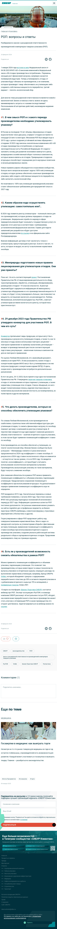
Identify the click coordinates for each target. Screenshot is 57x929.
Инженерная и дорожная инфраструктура (17, 876)
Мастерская (5, 863)
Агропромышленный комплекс (14, 868)
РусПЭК (5, 664)
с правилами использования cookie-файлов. (22, 917)
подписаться (29, 825)
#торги (34, 779)
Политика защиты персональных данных (14, 897)
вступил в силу (23, 68)
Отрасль (4, 866)
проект (34, 277)
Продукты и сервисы (8, 858)
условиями (23, 819)
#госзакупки (24, 779)
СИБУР (5, 651)
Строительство (9, 886)
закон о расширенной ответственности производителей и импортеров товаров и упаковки (25, 657)
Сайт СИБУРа (5, 905)
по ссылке (25, 233)
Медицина (7, 878)
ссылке (4, 607)
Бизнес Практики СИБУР (30, 664)
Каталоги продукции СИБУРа (10, 894)
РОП (31, 651)
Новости (4, 855)
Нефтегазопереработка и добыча (15, 881)
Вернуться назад (7, 27)
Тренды (3, 861)
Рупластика (47, 664)
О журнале (4, 902)
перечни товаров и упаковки (40, 379)
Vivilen (3, 576)
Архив (3, 899)
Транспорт (7, 889)
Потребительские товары (12, 884)
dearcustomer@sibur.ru (8, 909)
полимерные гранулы (10, 585)
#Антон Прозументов (10, 779)
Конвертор (5, 336)
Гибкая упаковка (9, 871)
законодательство (18, 651)
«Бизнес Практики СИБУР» (31, 590)
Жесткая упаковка (10, 873)
